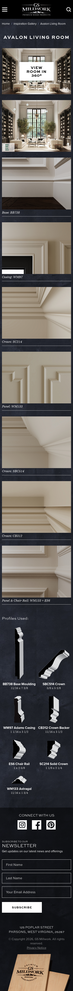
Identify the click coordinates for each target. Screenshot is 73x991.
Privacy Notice (36, 948)
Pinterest (51, 825)
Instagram (22, 825)
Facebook (36, 825)
